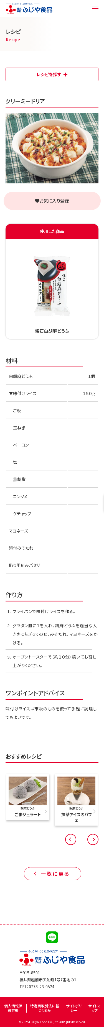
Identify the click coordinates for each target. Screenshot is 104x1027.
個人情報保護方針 (13, 1008)
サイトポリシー (74, 1008)
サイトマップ (94, 1008)
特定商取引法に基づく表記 (44, 1008)
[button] (70, 839)
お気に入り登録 (52, 200)
